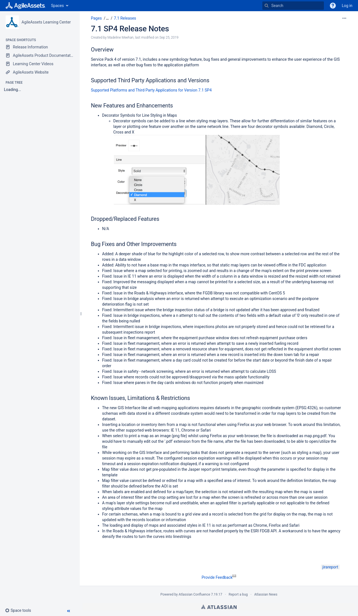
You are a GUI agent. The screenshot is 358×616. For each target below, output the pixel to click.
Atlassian (219, 606)
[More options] (344, 18)
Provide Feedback (219, 577)
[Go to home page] (25, 5)
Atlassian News (265, 594)
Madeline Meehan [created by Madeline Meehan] (120, 37)
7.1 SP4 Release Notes (130, 28)
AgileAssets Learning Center (46, 22)
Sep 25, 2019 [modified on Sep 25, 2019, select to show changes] (168, 37)
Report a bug (238, 594)
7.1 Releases (125, 18)
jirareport (330, 567)
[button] (20, 610)
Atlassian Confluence (194, 594)
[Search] (266, 5)
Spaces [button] (57, 5)
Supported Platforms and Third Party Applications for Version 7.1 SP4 (151, 90)
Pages (96, 18)
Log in (347, 5)
